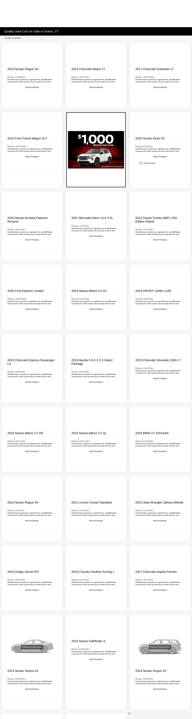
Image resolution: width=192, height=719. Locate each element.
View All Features (32, 87)
